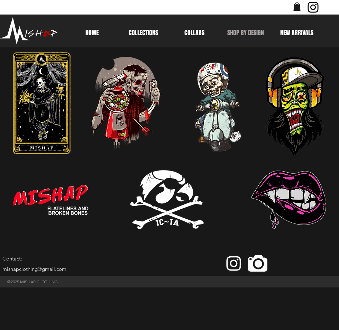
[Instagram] (313, 7)
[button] (297, 6)
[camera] (257, 263)
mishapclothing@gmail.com (34, 269)
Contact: (12, 258)
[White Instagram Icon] (234, 263)
